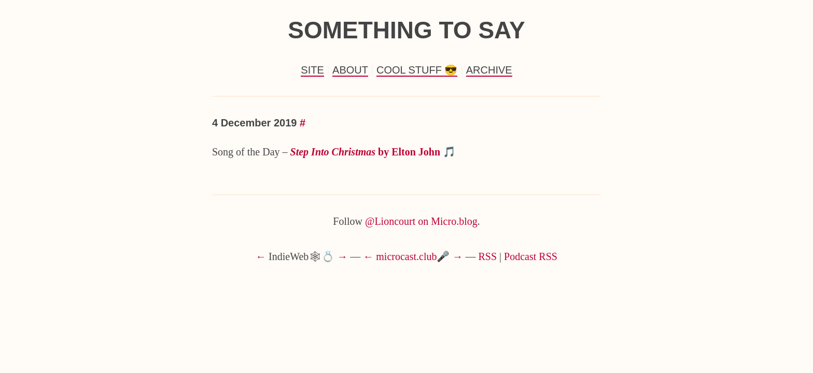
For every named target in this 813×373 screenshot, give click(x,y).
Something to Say (406, 30)
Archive (489, 70)
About (350, 70)
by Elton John (365, 151)
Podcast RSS (530, 256)
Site (312, 70)
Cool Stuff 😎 (416, 70)
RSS (488, 256)
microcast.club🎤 (413, 256)
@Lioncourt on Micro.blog (421, 221)
